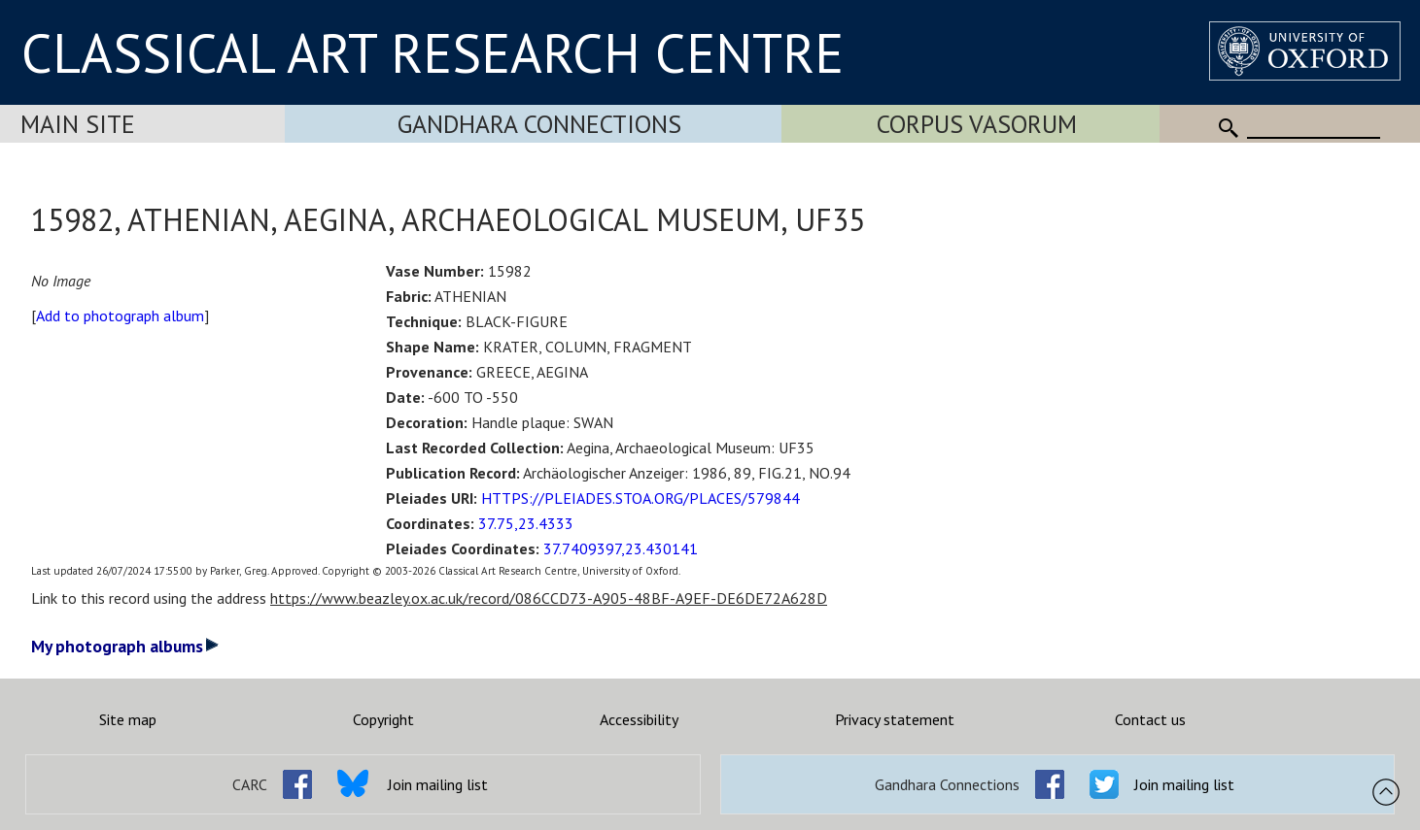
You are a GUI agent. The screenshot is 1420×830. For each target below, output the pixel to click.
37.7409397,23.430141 (620, 548)
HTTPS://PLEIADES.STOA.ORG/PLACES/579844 (640, 498)
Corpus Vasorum (977, 124)
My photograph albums (125, 646)
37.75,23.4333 (525, 523)
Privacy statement (894, 719)
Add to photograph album (120, 315)
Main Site (77, 124)
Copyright (383, 719)
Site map (127, 719)
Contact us (1150, 719)
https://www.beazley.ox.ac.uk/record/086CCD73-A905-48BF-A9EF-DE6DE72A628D (548, 598)
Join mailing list (438, 784)
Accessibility (639, 719)
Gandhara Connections (539, 124)
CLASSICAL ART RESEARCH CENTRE (432, 52)
